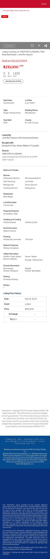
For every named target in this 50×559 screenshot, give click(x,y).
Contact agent (9, 46)
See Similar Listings (13, 81)
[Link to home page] (4, 4)
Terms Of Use (13, 439)
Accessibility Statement (21, 441)
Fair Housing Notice (30, 442)
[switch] (32, 45)
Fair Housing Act (15, 458)
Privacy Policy (33, 439)
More (44, 4)
